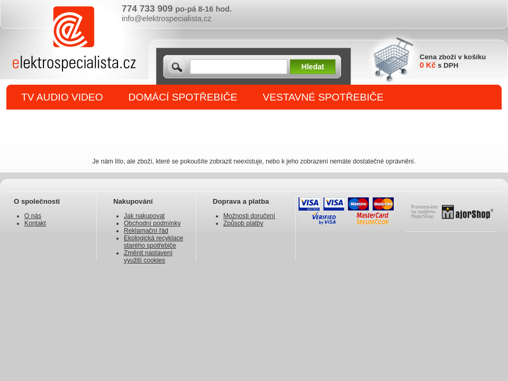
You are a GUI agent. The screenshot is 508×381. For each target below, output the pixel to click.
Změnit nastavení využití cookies (148, 256)
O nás (32, 216)
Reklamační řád (146, 230)
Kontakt (35, 223)
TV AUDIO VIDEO (62, 97)
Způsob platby (243, 223)
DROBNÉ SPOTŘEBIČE (77, 122)
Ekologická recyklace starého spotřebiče (153, 241)
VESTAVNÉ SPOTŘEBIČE (323, 97)
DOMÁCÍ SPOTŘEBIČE (183, 97)
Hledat (313, 66)
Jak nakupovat (144, 216)
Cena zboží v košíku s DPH (453, 61)
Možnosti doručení (249, 216)
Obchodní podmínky (152, 223)
